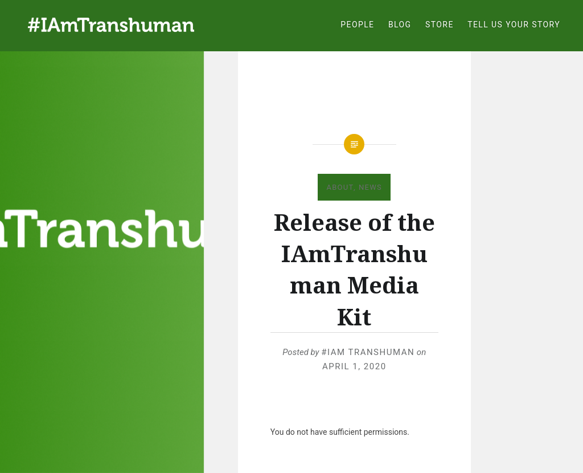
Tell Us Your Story (513, 24)
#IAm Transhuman (367, 352)
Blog (400, 24)
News (370, 187)
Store (439, 24)
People (357, 24)
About (340, 187)
